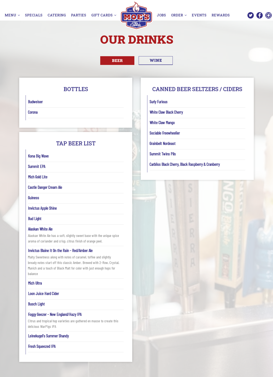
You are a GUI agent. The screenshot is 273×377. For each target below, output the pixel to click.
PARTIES (79, 15)
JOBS (162, 15)
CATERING (57, 15)
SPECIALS (33, 15)
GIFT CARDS (103, 15)
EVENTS (199, 15)
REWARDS (221, 15)
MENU (12, 15)
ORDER (179, 15)
